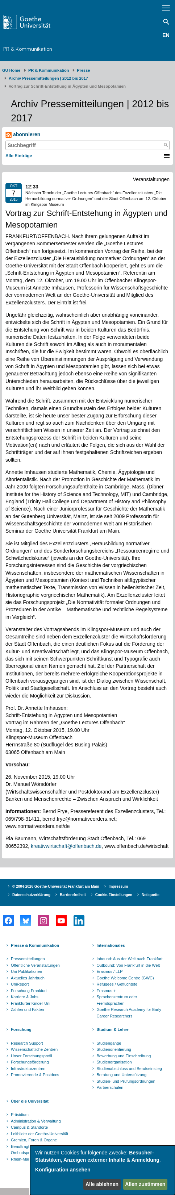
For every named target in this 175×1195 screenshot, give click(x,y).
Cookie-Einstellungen (113, 895)
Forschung (21, 1029)
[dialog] (102, 1170)
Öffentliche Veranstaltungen (35, 965)
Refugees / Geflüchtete (117, 984)
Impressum (118, 886)
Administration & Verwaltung (36, 1121)
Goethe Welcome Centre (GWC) (125, 978)
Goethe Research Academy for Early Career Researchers (129, 1012)
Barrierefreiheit (73, 895)
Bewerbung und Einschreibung (124, 1056)
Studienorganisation (114, 1062)
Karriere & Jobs (24, 997)
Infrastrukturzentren (28, 1068)
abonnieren (22, 135)
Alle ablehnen (102, 1184)
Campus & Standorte (29, 1127)
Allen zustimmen (145, 1184)
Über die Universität (30, 1101)
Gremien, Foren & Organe (34, 1140)
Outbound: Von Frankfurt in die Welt (128, 965)
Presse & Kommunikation (35, 945)
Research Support (27, 1043)
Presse (83, 70)
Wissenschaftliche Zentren (34, 1049)
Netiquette (150, 895)
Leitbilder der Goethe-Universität (39, 1134)
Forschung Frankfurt (29, 990)
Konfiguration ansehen (62, 1170)
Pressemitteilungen (28, 959)
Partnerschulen (110, 1087)
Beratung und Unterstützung (122, 1075)
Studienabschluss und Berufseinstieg (129, 1068)
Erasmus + (106, 990)
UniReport (20, 984)
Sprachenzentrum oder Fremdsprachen (117, 1000)
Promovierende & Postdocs (35, 1075)
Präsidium (20, 1114)
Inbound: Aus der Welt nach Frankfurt (130, 959)
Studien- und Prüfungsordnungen (126, 1081)
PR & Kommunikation (27, 48)
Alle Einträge (18, 155)
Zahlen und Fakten (27, 1009)
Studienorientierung (114, 1049)
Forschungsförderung (30, 1062)
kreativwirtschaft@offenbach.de (66, 846)
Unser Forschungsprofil (31, 1056)
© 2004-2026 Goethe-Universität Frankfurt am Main (55, 886)
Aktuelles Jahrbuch (28, 978)
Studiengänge (109, 1043)
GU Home (11, 70)
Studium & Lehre (113, 1029)
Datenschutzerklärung (31, 895)
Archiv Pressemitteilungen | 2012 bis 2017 (48, 78)
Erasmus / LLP (110, 971)
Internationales (111, 945)
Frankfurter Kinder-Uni (30, 1003)
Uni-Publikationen (26, 971)
